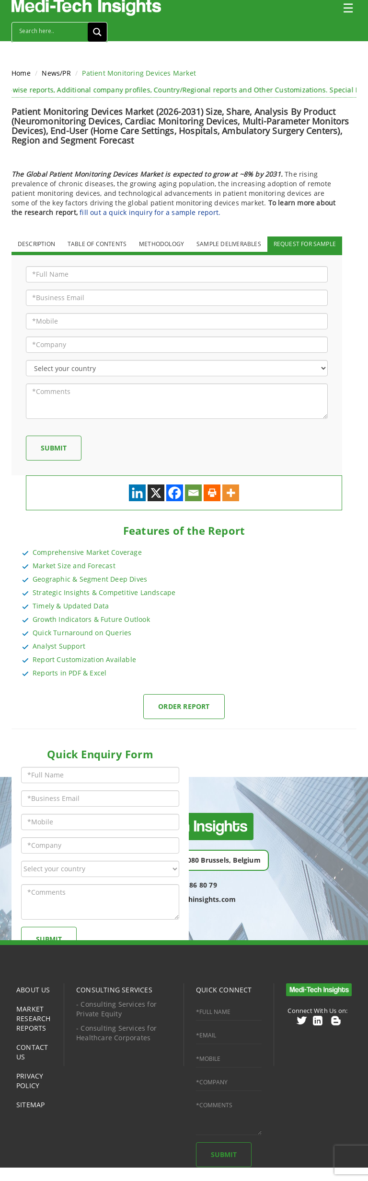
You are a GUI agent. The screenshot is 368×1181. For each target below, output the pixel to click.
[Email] (193, 492)
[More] (230, 492)
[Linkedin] (137, 492)
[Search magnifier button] (97, 32)
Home (21, 73)
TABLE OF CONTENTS (97, 244)
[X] (156, 492)
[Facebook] (174, 492)
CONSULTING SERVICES (114, 989)
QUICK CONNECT (224, 989)
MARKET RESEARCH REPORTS (33, 1018)
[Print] (212, 492)
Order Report (183, 706)
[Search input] (52, 30)
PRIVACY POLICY (29, 1080)
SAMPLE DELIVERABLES (228, 244)
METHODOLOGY (161, 244)
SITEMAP (30, 1104)
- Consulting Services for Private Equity (116, 1009)
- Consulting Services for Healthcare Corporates (116, 1033)
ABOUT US (33, 989)
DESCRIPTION (36, 244)
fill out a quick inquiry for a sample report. (150, 212)
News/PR (56, 73)
